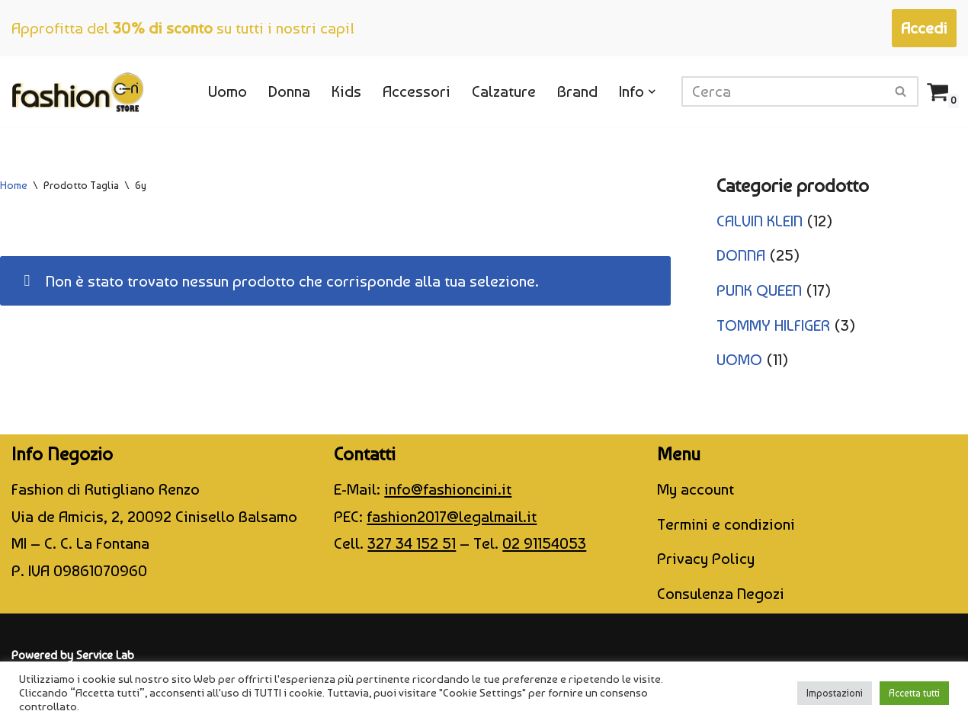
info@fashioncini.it (447, 488)
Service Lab (105, 655)
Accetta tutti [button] (914, 693)
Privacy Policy (706, 558)
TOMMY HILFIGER (773, 325)
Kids (346, 91)
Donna (289, 91)
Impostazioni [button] (834, 693)
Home (13, 185)
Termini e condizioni (726, 523)
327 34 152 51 (411, 543)
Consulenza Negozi (720, 593)
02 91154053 (544, 543)
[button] (652, 92)
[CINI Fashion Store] (77, 91)
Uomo (227, 91)
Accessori (416, 91)
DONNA (740, 254)
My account (695, 488)
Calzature (504, 91)
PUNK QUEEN (759, 290)
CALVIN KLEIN (759, 220)
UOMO (739, 359)
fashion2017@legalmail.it (452, 516)
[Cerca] (782, 91)
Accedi (924, 27)
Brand (577, 91)
